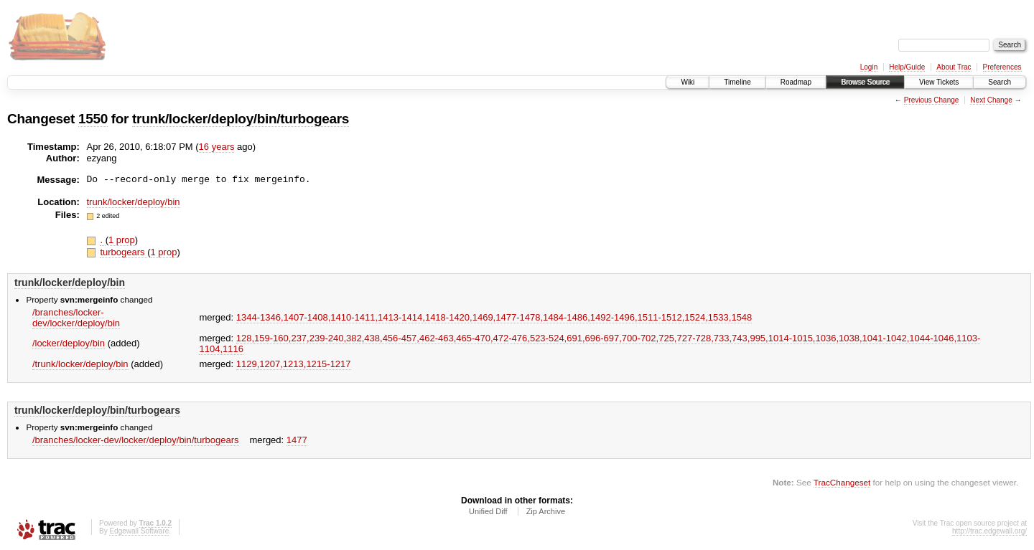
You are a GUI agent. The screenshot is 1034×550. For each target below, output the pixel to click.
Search (999, 82)
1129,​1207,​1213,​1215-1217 (293, 364)
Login (868, 67)
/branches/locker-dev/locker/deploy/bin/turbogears (135, 440)
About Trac (953, 67)
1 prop (121, 239)
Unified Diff (488, 511)
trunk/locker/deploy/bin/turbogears (240, 118)
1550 (93, 118)
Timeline (737, 82)
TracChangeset (842, 482)
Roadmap (796, 82)
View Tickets (939, 82)
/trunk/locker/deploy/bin (80, 364)
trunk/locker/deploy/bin (133, 201)
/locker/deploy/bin (68, 343)
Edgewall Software (139, 531)
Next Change (991, 100)
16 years (217, 146)
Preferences (1002, 67)
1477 (297, 440)
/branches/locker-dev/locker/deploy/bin (76, 317)
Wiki (687, 82)
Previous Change (931, 100)
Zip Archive (545, 511)
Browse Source (865, 82)
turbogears (123, 252)
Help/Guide (907, 67)
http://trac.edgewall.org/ (989, 531)
